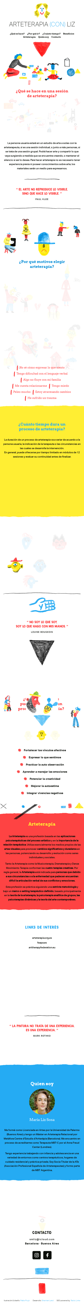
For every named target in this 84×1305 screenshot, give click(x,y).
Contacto (56, 37)
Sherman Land (47, 1300)
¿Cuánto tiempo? (52, 33)
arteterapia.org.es (42, 937)
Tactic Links (75, 1300)
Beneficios (68, 33)
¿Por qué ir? (33, 33)
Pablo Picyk (25, 1300)
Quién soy (43, 37)
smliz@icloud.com (42, 1239)
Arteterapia (29, 37)
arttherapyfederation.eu (42, 947)
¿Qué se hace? (17, 33)
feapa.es (42, 942)
